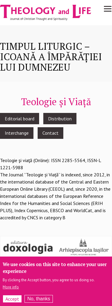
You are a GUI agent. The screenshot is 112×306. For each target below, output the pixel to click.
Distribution (60, 119)
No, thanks (38, 300)
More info (11, 289)
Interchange (17, 133)
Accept (12, 301)
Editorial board (19, 119)
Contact (50, 133)
